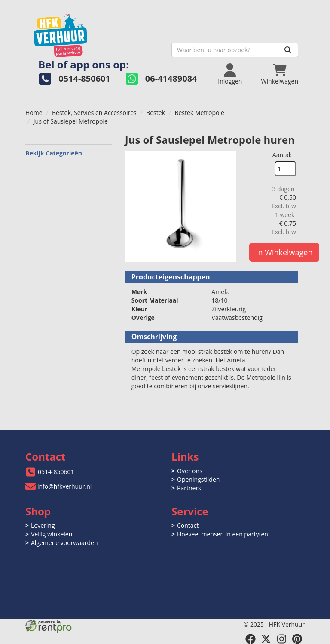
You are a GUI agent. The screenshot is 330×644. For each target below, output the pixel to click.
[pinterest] (297, 639)
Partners (189, 488)
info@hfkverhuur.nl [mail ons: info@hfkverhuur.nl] (64, 486)
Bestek (155, 112)
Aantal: (282, 155)
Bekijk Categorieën (68, 153)
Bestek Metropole (199, 112)
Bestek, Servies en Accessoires (94, 112)
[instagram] (281, 639)
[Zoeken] (288, 50)
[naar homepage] (95, 33)
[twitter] (266, 639)
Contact (188, 525)
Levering (43, 525)
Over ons (189, 471)
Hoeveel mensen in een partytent (223, 534)
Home (34, 112)
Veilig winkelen (51, 534)
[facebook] (250, 639)
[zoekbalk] (234, 50)
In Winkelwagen (284, 252)
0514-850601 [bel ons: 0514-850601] (56, 472)
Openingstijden (198, 479)
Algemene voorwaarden (64, 543)
